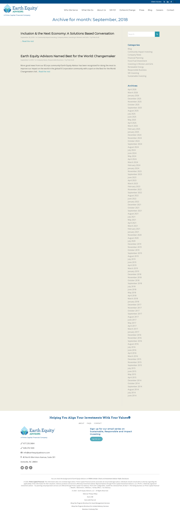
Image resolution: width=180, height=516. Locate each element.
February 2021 (134, 229)
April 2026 (132, 89)
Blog (130, 49)
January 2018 (133, 301)
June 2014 (132, 395)
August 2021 (133, 213)
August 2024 (133, 147)
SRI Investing (133, 73)
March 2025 (133, 126)
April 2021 (132, 223)
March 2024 (133, 162)
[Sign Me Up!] (96, 439)
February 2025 (134, 129)
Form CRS (90, 497)
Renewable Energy (136, 67)
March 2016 (133, 356)
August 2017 (133, 317)
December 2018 (134, 274)
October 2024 (133, 141)
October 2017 (133, 310)
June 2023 (132, 177)
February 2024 (134, 165)
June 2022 (132, 198)
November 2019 (135, 247)
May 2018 (132, 292)
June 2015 (132, 371)
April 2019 (132, 265)
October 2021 (133, 207)
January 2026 (133, 95)
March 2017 (133, 329)
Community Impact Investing (47, 37)
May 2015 (132, 374)
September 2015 (135, 365)
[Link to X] (164, 1)
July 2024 (131, 150)
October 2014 (133, 383)
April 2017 (132, 326)
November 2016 (135, 338)
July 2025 (131, 114)
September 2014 (135, 386)
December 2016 (134, 335)
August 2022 (133, 195)
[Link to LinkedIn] (167, 1)
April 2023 (132, 180)
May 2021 (132, 220)
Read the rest (28, 41)
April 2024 (132, 159)
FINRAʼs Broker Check (95, 479)
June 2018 (132, 289)
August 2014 (133, 389)
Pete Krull (95, 37)
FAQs (89, 423)
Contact (97, 423)
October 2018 (133, 280)
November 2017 (135, 307)
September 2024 (135, 144)
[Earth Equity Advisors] (21, 10)
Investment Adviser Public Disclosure (117, 479)
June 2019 (132, 262)
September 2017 (135, 313)
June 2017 (132, 320)
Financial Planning (135, 58)
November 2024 (135, 138)
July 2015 (131, 368)
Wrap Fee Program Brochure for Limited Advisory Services (90, 506)
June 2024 (132, 153)
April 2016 (132, 353)
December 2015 (134, 359)
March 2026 (133, 92)
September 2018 (135, 283)
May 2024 (132, 156)
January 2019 (133, 271)
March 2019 (133, 268)
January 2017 (133, 332)
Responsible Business (56, 60)
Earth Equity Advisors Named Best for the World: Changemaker (68, 56)
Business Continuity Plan (90, 509)
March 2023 (133, 183)
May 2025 (132, 119)
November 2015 (135, 362)
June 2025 (132, 117)
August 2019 (133, 256)
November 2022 (135, 189)
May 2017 (132, 323)
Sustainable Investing (137, 76)
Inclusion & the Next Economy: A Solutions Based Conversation (67, 33)
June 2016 (132, 350)
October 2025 (133, 104)
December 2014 (134, 380)
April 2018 (132, 295)
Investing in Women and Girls (79, 37)
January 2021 (133, 232)
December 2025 (134, 98)
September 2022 (135, 192)
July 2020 (131, 241)
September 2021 (135, 210)
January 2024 (133, 168)
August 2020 (133, 238)
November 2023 (135, 171)
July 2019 (131, 259)
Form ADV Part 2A (90, 500)
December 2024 (134, 135)
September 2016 (135, 341)
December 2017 (134, 304)
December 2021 (134, 204)
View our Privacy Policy (90, 494)
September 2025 (135, 107)
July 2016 (131, 347)
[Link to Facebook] (171, 1)
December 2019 (134, 244)
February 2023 (134, 186)
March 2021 (133, 226)
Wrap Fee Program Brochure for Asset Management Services (90, 503)
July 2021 (131, 217)
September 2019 (135, 253)
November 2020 (135, 235)
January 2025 (133, 132)
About (81, 423)
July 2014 (131, 392)
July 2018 (131, 286)
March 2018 (133, 298)
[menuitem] (174, 1)
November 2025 (135, 101)
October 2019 (133, 250)
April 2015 (132, 377)
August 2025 (133, 110)
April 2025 (132, 123)
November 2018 (135, 277)
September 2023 (135, 174)
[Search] (174, 1)
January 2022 (133, 201)
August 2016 (133, 344)
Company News (62, 37)
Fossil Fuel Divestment (137, 61)
